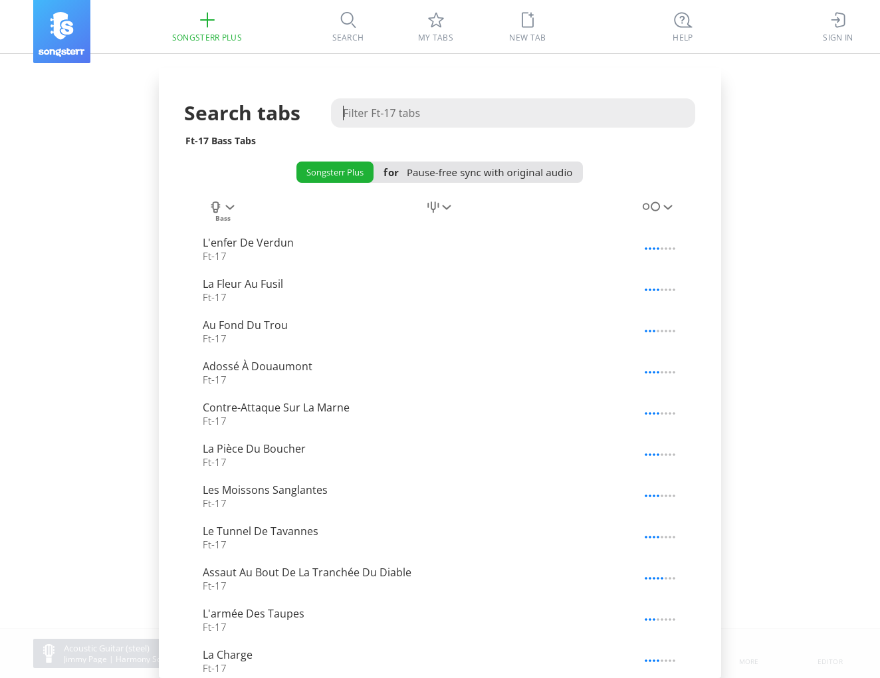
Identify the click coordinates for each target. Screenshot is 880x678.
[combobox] (223, 214)
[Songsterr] (61, 31)
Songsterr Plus (335, 172)
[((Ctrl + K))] (683, 26)
